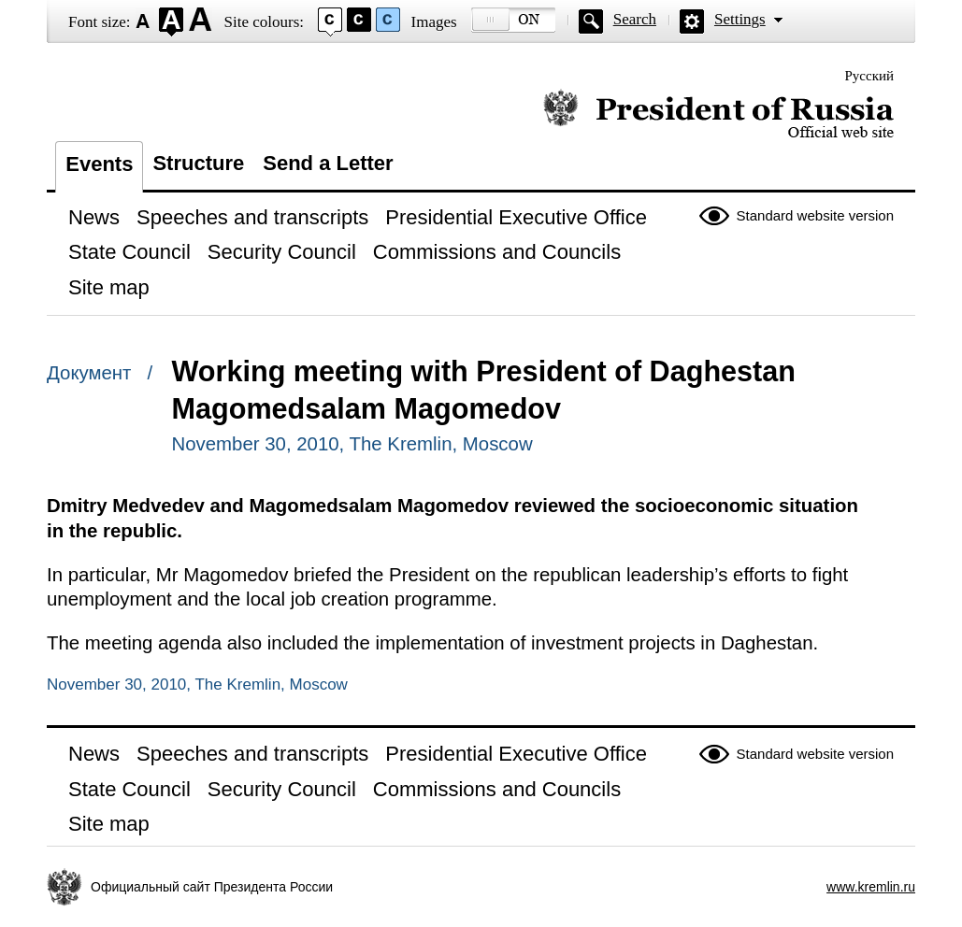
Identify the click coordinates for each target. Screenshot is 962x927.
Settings (740, 19)
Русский (870, 75)
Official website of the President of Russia (718, 114)
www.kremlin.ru (870, 886)
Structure (198, 163)
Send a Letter (328, 163)
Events (99, 164)
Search (634, 19)
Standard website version (815, 215)
